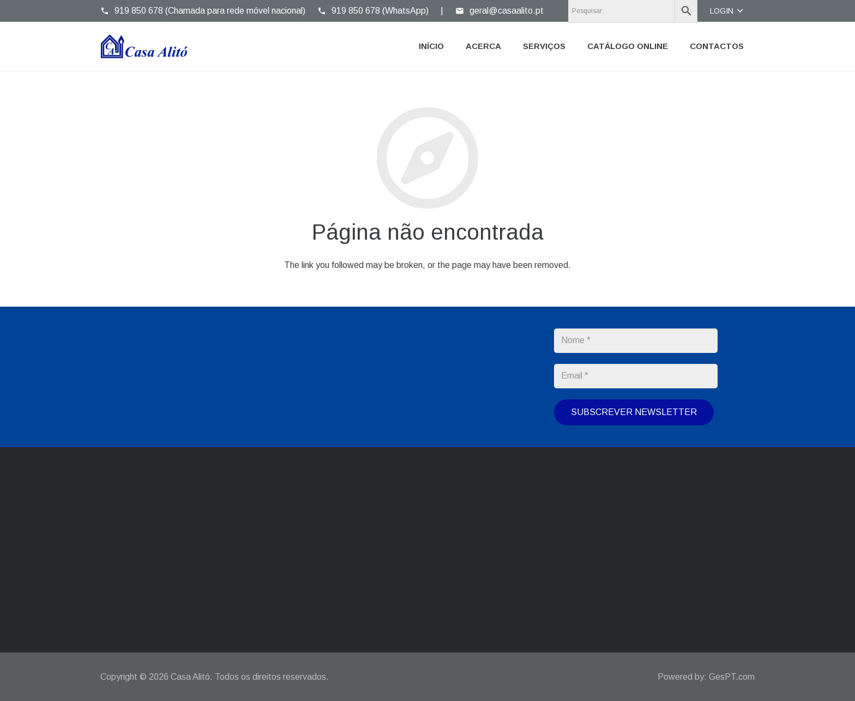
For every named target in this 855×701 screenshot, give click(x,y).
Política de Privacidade (436, 423)
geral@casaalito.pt (315, 524)
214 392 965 (522, 524)
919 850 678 (475, 565)
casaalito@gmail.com (318, 534)
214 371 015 (475, 524)
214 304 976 (475, 534)
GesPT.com (732, 676)
